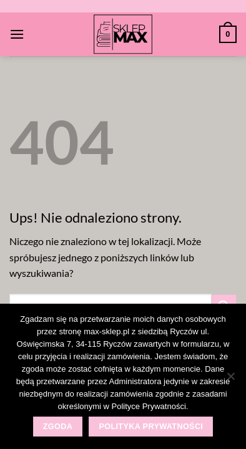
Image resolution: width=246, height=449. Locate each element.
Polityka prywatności (151, 426)
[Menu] (16, 34)
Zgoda (57, 426)
